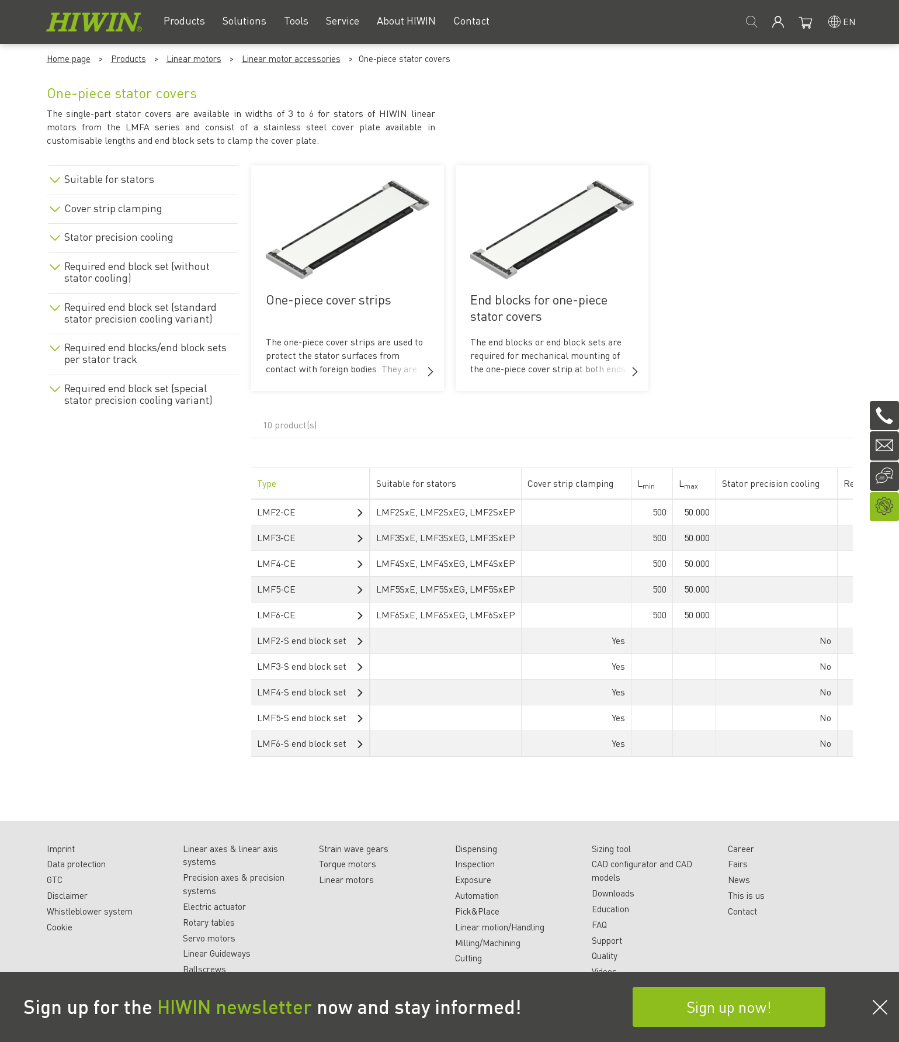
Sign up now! (729, 1006)
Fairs (738, 864)
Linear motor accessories (291, 58)
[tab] (143, 177)
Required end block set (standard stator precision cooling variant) (140, 312)
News (739, 879)
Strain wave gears (353, 848)
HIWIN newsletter (234, 1006)
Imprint (61, 848)
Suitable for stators (109, 179)
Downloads (613, 893)
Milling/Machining (487, 942)
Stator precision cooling (118, 237)
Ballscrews (204, 969)
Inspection (475, 864)
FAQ (599, 924)
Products (128, 58)
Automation (477, 895)
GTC (55, 879)
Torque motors (347, 864)
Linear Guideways (217, 953)
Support (607, 940)
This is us (746, 895)
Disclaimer (67, 895)
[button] (430, 371)
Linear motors (193, 58)
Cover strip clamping (113, 208)
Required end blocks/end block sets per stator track (145, 353)
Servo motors (209, 938)
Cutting (468, 958)
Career (741, 848)
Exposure (473, 879)
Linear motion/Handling (499, 927)
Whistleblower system (90, 911)
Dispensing (476, 848)
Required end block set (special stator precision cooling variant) (138, 394)
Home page (69, 58)
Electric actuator (214, 906)
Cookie (59, 927)
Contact (742, 911)
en (849, 21)
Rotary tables (209, 922)
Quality (604, 955)
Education (610, 909)
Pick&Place (477, 911)
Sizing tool (611, 848)
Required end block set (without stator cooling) (137, 271)
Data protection (76, 864)
